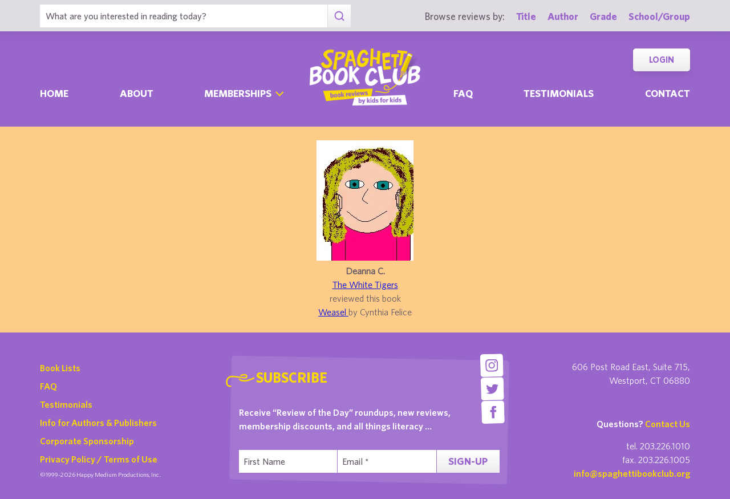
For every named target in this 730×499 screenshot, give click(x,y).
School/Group (659, 16)
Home (54, 93)
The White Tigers (365, 284)
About (136, 93)
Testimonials (559, 93)
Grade (603, 16)
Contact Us (667, 424)
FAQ (48, 386)
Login (661, 59)
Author (563, 16)
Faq (463, 93)
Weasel (333, 312)
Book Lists (60, 368)
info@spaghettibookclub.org (632, 473)
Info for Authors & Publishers (98, 422)
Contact (667, 93)
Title (526, 16)
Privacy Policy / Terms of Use (98, 459)
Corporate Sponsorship (87, 441)
